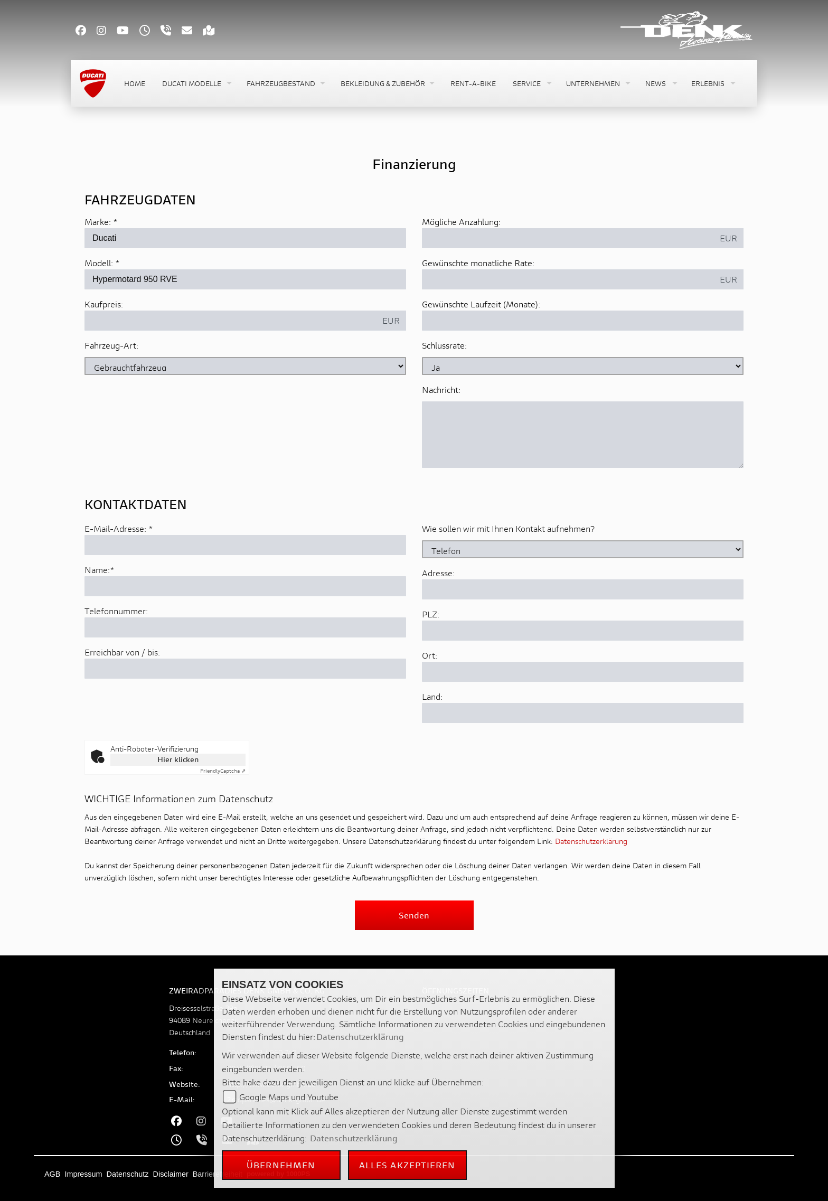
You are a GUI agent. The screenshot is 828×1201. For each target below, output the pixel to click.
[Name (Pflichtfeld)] (245, 631)
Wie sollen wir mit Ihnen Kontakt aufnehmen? (508, 572)
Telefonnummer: (116, 655)
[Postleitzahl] (583, 675)
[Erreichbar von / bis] (245, 713)
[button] (196, 84)
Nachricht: (441, 389)
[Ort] (583, 716)
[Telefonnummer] (245, 672)
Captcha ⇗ (223, 770)
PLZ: (430, 658)
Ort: (429, 699)
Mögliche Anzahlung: (461, 221)
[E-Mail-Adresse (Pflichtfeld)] (245, 589)
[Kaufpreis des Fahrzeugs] (230, 321)
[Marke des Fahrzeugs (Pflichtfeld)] (245, 238)
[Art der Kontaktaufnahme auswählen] (583, 594)
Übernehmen (281, 1164)
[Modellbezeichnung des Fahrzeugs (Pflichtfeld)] (245, 279)
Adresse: (438, 617)
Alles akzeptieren (407, 1164)
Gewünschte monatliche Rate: (478, 262)
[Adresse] (583, 634)
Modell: (98, 262)
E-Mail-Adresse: (118, 572)
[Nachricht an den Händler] (583, 434)
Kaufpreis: (103, 303)
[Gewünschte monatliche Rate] (568, 279)
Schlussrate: (444, 345)
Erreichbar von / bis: (122, 696)
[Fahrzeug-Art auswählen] (245, 366)
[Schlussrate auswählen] (583, 366)
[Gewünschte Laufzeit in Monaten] (583, 321)
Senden (414, 915)
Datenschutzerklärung (591, 841)
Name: (97, 614)
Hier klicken (178, 759)
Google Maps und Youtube (288, 1096)
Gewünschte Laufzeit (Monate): (481, 303)
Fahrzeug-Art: (111, 345)
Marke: (97, 221)
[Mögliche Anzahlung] (568, 238)
